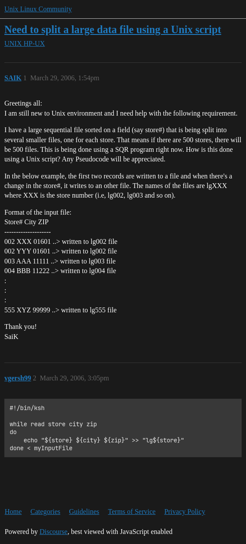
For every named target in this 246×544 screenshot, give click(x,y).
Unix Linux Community (38, 9)
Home (13, 511)
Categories (45, 511)
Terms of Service (132, 511)
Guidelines (84, 511)
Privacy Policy (184, 511)
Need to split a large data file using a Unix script (112, 29)
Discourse (54, 531)
